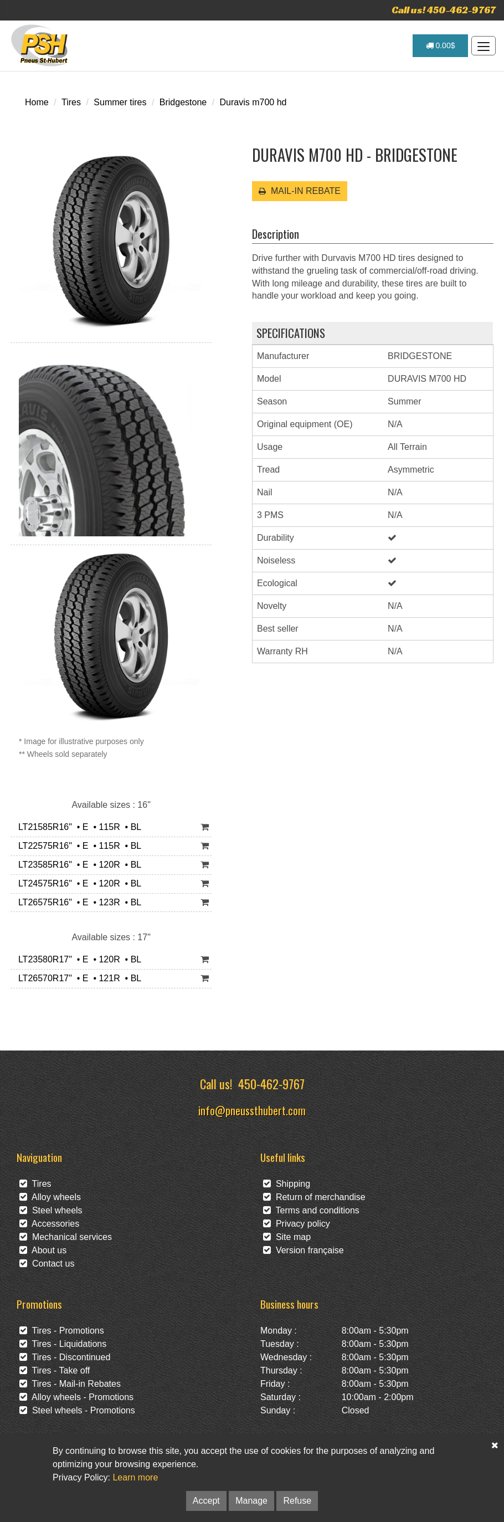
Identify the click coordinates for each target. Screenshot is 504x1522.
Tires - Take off (54, 1370)
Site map (287, 1237)
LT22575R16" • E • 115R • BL (77, 845)
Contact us (46, 1263)
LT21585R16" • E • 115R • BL (77, 827)
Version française (303, 1250)
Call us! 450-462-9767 (444, 9)
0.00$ (440, 45)
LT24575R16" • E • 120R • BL (77, 883)
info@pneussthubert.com (252, 1110)
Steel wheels (51, 1210)
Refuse (297, 1500)
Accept (206, 1500)
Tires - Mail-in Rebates (70, 1383)
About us (42, 1250)
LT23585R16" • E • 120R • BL (77, 864)
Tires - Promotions (61, 1330)
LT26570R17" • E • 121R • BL (77, 978)
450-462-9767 (271, 1083)
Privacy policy (296, 1223)
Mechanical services (65, 1237)
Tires (71, 102)
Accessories (49, 1223)
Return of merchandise (314, 1197)
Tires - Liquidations (62, 1344)
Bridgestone (183, 102)
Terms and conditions (311, 1210)
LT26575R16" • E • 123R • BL (77, 902)
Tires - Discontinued (64, 1357)
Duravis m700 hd (253, 102)
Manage (251, 1500)
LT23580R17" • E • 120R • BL (77, 959)
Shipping (286, 1183)
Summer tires (120, 102)
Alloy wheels (50, 1197)
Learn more (135, 1477)
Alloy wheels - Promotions (76, 1397)
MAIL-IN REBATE (300, 191)
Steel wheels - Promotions (77, 1410)
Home (37, 102)
